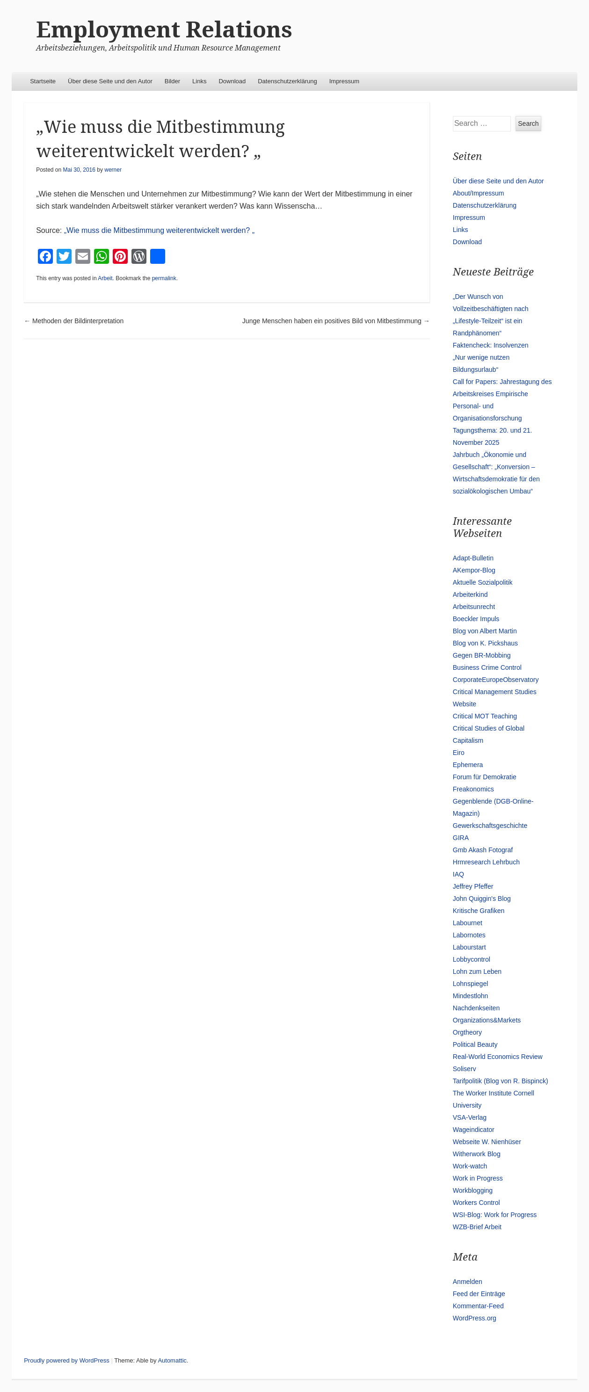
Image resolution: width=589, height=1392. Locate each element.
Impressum (344, 81)
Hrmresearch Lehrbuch (486, 862)
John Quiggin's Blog (482, 898)
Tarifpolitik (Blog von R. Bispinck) (500, 1081)
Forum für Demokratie (484, 777)
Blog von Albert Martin (485, 631)
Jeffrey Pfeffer (473, 886)
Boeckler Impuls (476, 619)
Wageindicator (473, 1129)
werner (113, 170)
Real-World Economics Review (498, 1056)
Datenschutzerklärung (287, 81)
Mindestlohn (470, 996)
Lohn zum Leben (477, 971)
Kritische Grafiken (478, 910)
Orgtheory (467, 1032)
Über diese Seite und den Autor (110, 81)
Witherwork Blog (477, 1154)
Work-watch (470, 1166)
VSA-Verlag (470, 1117)
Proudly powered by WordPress (66, 1360)
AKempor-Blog (474, 570)
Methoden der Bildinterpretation (74, 321)
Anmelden (467, 1281)
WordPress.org (474, 1318)
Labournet (467, 923)
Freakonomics (473, 789)
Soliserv (464, 1069)
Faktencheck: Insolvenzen (491, 345)
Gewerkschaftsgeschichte (490, 825)
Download (232, 81)
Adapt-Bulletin (473, 558)
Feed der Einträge (479, 1294)
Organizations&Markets (487, 1020)
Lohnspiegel (470, 983)
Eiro (459, 752)
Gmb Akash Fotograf (483, 850)
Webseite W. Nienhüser (487, 1142)
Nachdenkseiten (476, 1008)
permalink (164, 278)
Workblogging (473, 1190)
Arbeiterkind (470, 594)
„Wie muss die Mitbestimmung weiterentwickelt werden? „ (159, 230)
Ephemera (468, 764)
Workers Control (476, 1202)
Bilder (172, 81)
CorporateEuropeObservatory (496, 679)
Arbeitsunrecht (474, 606)
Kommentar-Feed (478, 1306)
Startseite (43, 81)
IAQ (458, 874)
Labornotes (469, 935)
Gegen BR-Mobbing (482, 655)
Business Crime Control (487, 667)
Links (199, 81)
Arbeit (105, 278)
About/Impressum (478, 193)
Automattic (172, 1360)
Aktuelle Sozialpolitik (483, 582)
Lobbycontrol (471, 959)
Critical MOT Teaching (485, 716)
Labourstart (469, 947)
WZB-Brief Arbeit (477, 1227)
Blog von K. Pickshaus (485, 643)
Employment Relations (164, 29)
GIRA (461, 837)
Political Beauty (475, 1044)
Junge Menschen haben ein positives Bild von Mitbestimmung (336, 321)
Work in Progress (478, 1178)
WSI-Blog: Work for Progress (495, 1214)
